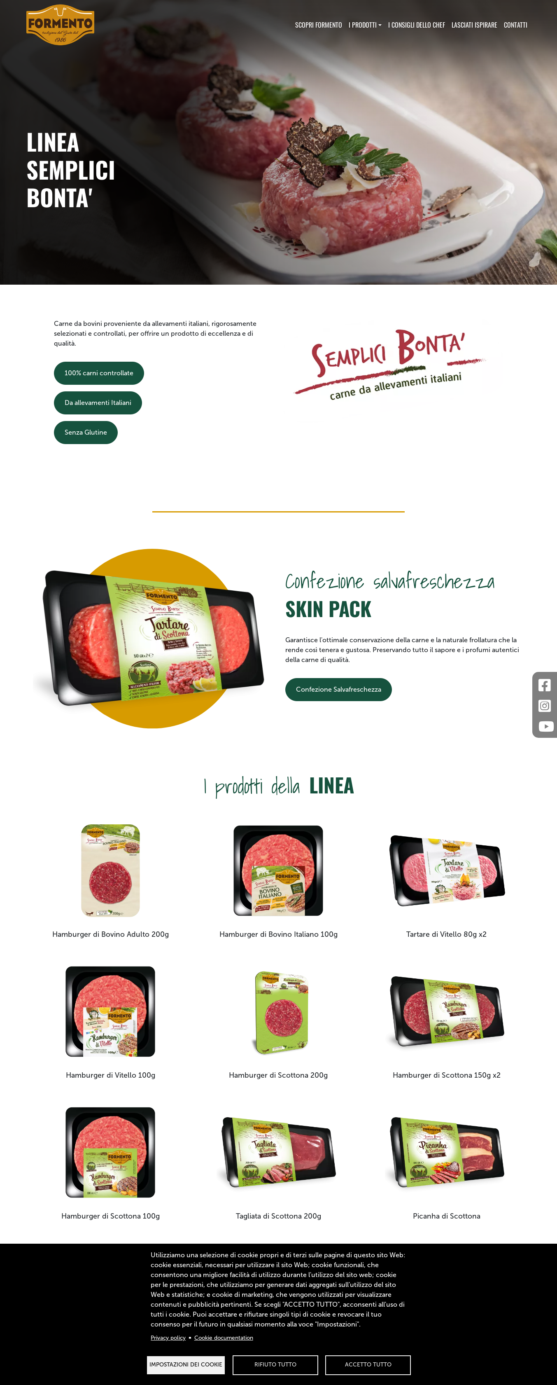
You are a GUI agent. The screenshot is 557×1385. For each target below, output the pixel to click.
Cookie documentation (223, 1337)
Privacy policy (168, 1337)
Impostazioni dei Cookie (185, 1364)
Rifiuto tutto (275, 1364)
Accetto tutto (368, 1364)
